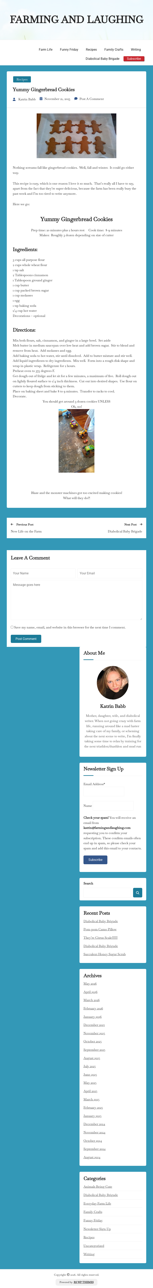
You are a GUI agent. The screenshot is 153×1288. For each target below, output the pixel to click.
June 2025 (90, 1074)
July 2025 (89, 1065)
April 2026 (90, 991)
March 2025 (91, 1098)
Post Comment (26, 638)
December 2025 (94, 1024)
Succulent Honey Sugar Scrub (104, 953)
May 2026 (90, 983)
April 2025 (90, 1090)
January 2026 (92, 1016)
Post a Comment (91, 98)
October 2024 (92, 1140)
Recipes (91, 49)
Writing (136, 49)
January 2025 (92, 1115)
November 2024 (94, 1132)
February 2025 (93, 1107)
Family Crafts (113, 49)
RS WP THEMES (84, 1281)
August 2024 (91, 1156)
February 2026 (93, 1008)
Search (88, 883)
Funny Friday (69, 49)
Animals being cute (97, 1186)
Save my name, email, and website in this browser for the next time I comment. (70, 627)
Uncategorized (93, 1245)
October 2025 (92, 1041)
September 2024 (94, 1148)
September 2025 (94, 1049)
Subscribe (134, 59)
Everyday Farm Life (97, 1203)
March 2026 (91, 999)
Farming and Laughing (76, 19)
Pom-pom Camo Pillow (100, 929)
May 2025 (90, 1082)
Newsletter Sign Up (97, 1228)
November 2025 (94, 1033)
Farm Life (45, 49)
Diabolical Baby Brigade (102, 59)
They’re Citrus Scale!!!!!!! (100, 937)
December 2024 (94, 1123)
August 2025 (91, 1057)
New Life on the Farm (26, 531)
